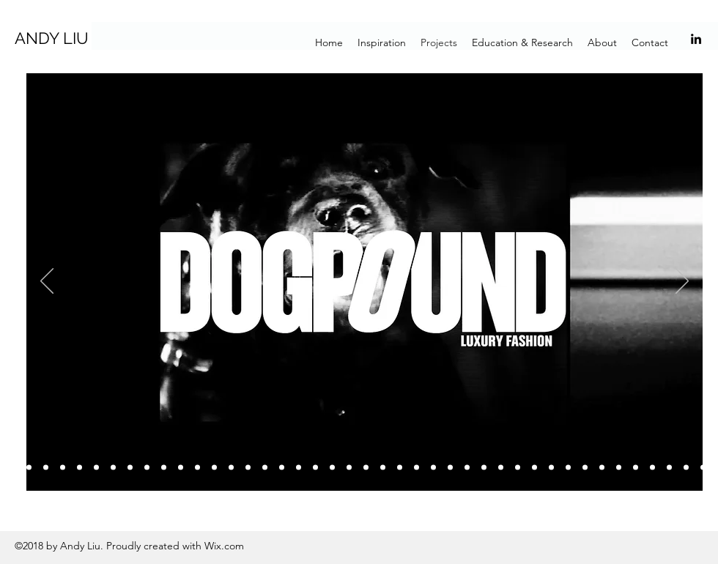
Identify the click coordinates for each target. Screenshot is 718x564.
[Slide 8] (96, 467)
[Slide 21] (315, 467)
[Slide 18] (264, 467)
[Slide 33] (517, 467)
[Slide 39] (601, 467)
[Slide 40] (618, 467)
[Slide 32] (500, 467)
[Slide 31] (483, 467)
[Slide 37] (568, 467)
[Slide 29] (450, 467)
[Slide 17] (248, 467)
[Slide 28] (433, 467)
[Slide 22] (332, 467)
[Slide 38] (585, 467)
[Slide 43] (669, 467)
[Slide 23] (349, 467)
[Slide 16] (231, 467)
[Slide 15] (214, 467)
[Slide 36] (551, 467)
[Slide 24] (366, 467)
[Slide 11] (146, 467)
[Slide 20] (298, 467)
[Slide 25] (382, 467)
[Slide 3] (29, 467)
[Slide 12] (163, 467)
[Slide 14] (197, 467)
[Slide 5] (45, 467)
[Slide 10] (130, 467)
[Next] (682, 282)
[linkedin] (696, 38)
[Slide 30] (467, 467)
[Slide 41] (635, 467)
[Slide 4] (12, 467)
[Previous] (46, 282)
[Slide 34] (534, 467)
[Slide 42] (652, 467)
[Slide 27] (416, 467)
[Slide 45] (703, 467)
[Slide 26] (399, 467)
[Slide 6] (62, 467)
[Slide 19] (281, 467)
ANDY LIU (52, 38)
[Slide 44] (686, 467)
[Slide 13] (180, 467)
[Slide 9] (113, 467)
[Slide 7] (79, 467)
